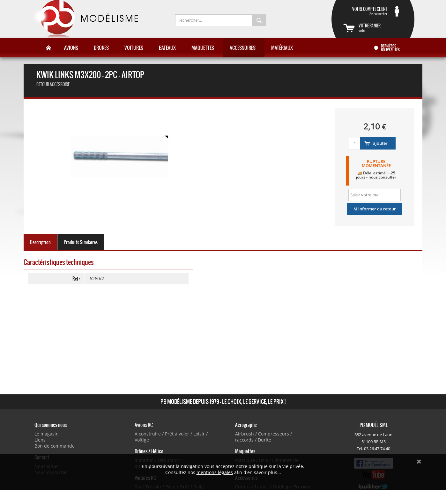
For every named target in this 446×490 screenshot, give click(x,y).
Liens (40, 440)
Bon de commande (54, 446)
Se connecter (365, 11)
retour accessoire (53, 84)
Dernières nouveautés (390, 47)
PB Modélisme (85, 19)
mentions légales (215, 472)
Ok (419, 461)
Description (40, 242)
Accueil (48, 47)
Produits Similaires (81, 242)
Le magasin (46, 434)
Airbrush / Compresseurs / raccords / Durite (263, 437)
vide (381, 28)
